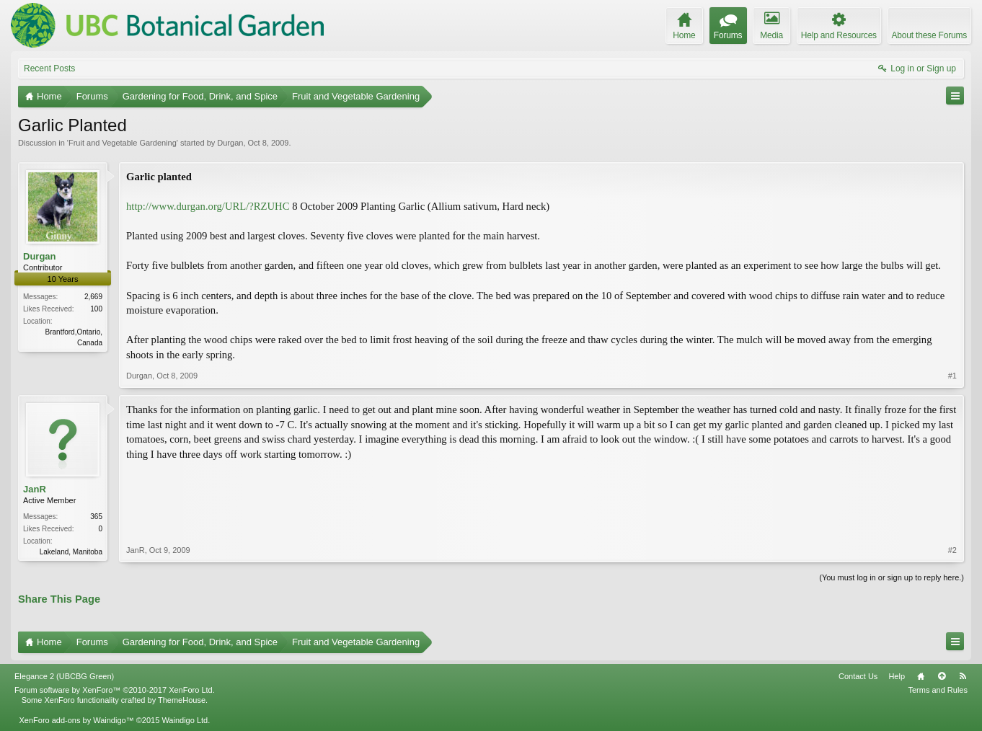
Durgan (230, 142)
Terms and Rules (938, 690)
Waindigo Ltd (185, 720)
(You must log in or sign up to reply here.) (891, 577)
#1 (952, 375)
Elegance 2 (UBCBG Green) (64, 676)
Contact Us (858, 676)
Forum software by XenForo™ (114, 690)
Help (896, 676)
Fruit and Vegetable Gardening (122, 142)
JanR (34, 489)
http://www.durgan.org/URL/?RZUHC (208, 206)
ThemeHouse (181, 700)
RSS (962, 676)
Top (942, 676)
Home (921, 676)
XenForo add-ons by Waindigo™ (76, 720)
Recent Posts (49, 68)
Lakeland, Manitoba (71, 552)
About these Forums (929, 35)
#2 (952, 550)
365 (96, 516)
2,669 (93, 297)
